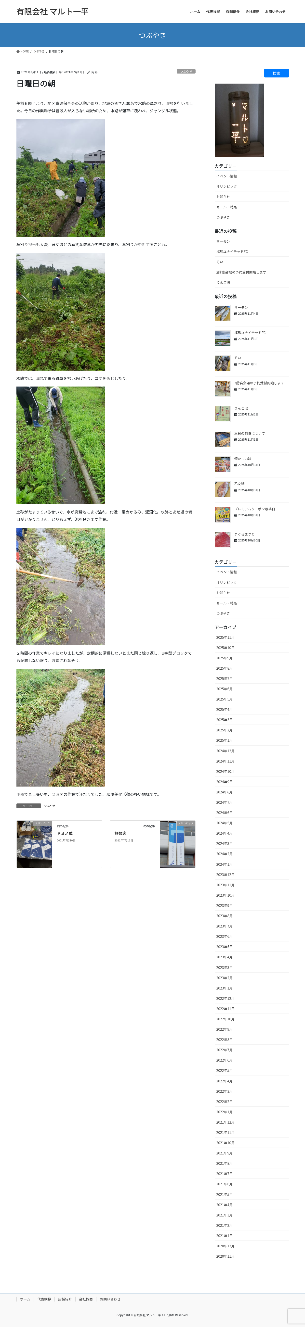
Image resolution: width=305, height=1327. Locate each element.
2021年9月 (224, 1153)
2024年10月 (225, 771)
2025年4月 (224, 709)
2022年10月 (225, 1018)
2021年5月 (224, 1194)
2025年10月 (225, 647)
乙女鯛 (239, 483)
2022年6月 (224, 1060)
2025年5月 (224, 699)
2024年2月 (224, 853)
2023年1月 (224, 988)
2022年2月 (224, 1101)
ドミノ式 (65, 833)
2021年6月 (224, 1183)
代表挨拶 (44, 1299)
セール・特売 (226, 206)
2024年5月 (224, 822)
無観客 (120, 833)
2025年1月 (224, 740)
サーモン (223, 241)
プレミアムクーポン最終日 (254, 508)
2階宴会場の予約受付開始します (241, 272)
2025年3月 (224, 719)
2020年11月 (225, 1256)
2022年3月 (224, 1091)
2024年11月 (225, 761)
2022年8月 (224, 1039)
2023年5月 (224, 946)
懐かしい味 (243, 458)
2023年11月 (225, 884)
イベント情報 (226, 176)
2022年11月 (225, 1008)
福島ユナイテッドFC (232, 251)
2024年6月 (224, 812)
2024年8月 (224, 791)
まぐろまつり (244, 534)
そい (219, 261)
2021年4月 (224, 1204)
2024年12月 (225, 750)
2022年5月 (224, 1070)
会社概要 (86, 1299)
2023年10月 (225, 895)
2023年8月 (224, 915)
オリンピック (226, 186)
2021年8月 (224, 1163)
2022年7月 (224, 1049)
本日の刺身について (249, 433)
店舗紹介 (65, 1299)
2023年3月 (224, 967)
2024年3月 (224, 843)
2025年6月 (224, 688)
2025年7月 (224, 678)
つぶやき (186, 71)
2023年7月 (224, 926)
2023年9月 (224, 905)
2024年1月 (224, 864)
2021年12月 (225, 1122)
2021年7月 (224, 1173)
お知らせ (223, 196)
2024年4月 (224, 833)
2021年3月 (224, 1215)
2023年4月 (224, 956)
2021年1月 (224, 1235)
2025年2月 (224, 729)
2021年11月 (225, 1132)
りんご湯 (223, 282)
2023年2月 (224, 977)
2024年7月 (224, 802)
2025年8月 (224, 668)
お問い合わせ (110, 1299)
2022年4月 (224, 1080)
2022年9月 (224, 1029)
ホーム (25, 1299)
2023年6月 (224, 936)
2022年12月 (225, 998)
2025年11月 (225, 637)
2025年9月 (224, 657)
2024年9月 (224, 781)
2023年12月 (225, 874)
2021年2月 (224, 1225)
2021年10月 (225, 1142)
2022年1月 (224, 1111)
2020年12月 (225, 1245)
